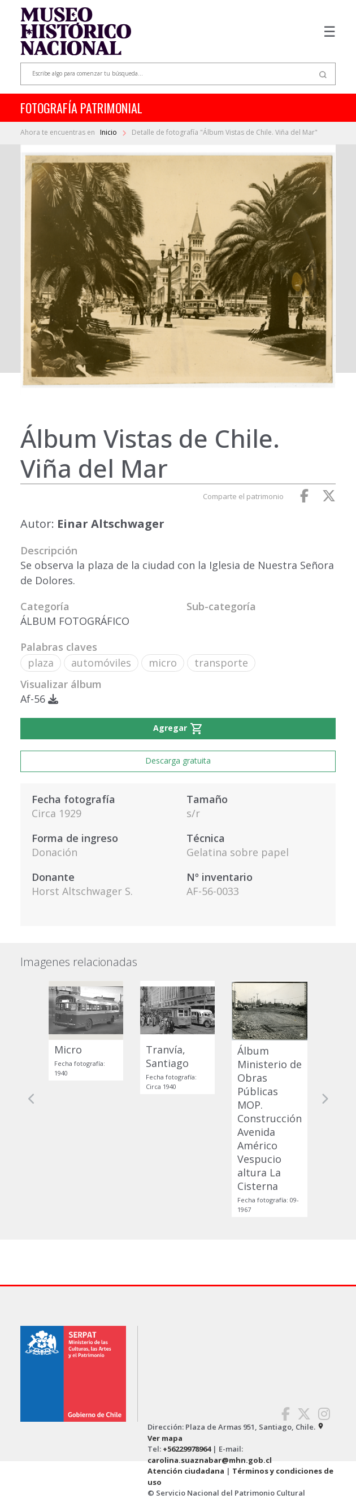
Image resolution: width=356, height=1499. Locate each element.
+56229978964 (187, 1449)
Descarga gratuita (178, 760)
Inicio (109, 132)
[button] (32, 1099)
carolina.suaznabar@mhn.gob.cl (209, 1460)
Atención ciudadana (185, 1471)
